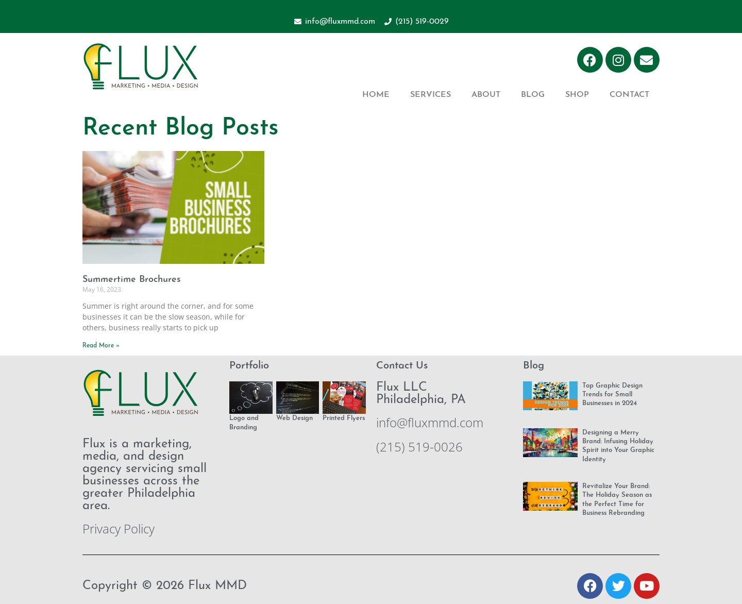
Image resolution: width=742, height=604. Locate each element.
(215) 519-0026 (419, 446)
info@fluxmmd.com (429, 422)
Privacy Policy (118, 528)
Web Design (294, 418)
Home (376, 95)
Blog (533, 95)
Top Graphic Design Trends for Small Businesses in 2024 (612, 394)
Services (430, 95)
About (485, 95)
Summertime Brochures (131, 279)
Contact (629, 95)
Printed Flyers (344, 418)
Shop (577, 95)
